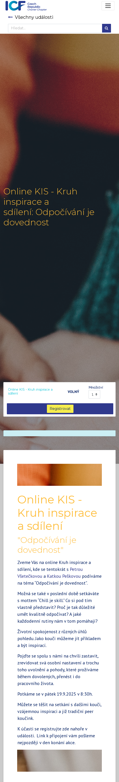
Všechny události (30, 17)
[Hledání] (106, 28)
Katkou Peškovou (64, 576)
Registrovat (60, 408)
